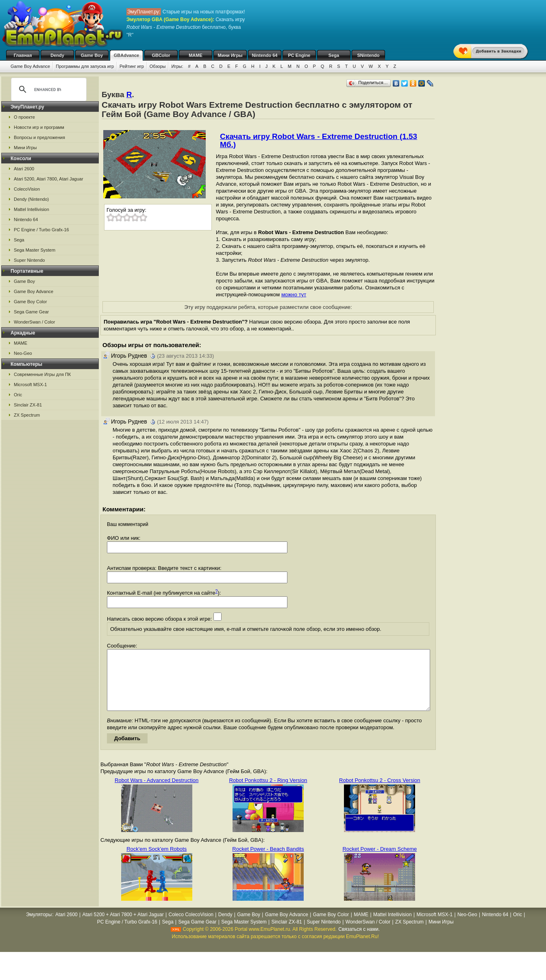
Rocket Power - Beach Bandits (268, 861)
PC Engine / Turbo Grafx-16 (41, 229)
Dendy (57, 55)
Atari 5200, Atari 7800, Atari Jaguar (48, 178)
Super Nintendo (29, 260)
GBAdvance (126, 55)
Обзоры (158, 66)
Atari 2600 (24, 168)
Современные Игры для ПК (42, 374)
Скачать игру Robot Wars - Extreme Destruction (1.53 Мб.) (318, 140)
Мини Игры (230, 55)
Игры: (177, 66)
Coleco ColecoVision (190, 927)
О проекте (24, 117)
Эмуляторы (39, 927)
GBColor (161, 55)
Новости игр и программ (39, 127)
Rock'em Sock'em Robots (156, 861)
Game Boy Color (30, 301)
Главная (23, 55)
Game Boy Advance (30, 66)
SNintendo (368, 55)
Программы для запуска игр (85, 66)
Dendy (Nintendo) (31, 199)
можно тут (293, 294)
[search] (47, 89)
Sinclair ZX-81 (28, 404)
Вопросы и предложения (39, 137)
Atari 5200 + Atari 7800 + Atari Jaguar (123, 927)
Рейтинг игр (132, 66)
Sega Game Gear (31, 311)
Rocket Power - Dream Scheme (379, 861)
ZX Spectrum (27, 415)
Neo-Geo (23, 353)
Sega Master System (34, 250)
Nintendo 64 (265, 55)
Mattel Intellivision (31, 209)
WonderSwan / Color (34, 321)
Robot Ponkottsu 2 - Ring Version (268, 792)
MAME (195, 55)
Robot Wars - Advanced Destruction (156, 792)
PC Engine (299, 55)
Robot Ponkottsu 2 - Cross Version (379, 792)
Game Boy (92, 55)
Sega (333, 55)
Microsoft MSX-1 (30, 384)
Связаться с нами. (359, 941)
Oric (18, 394)
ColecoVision (27, 189)
